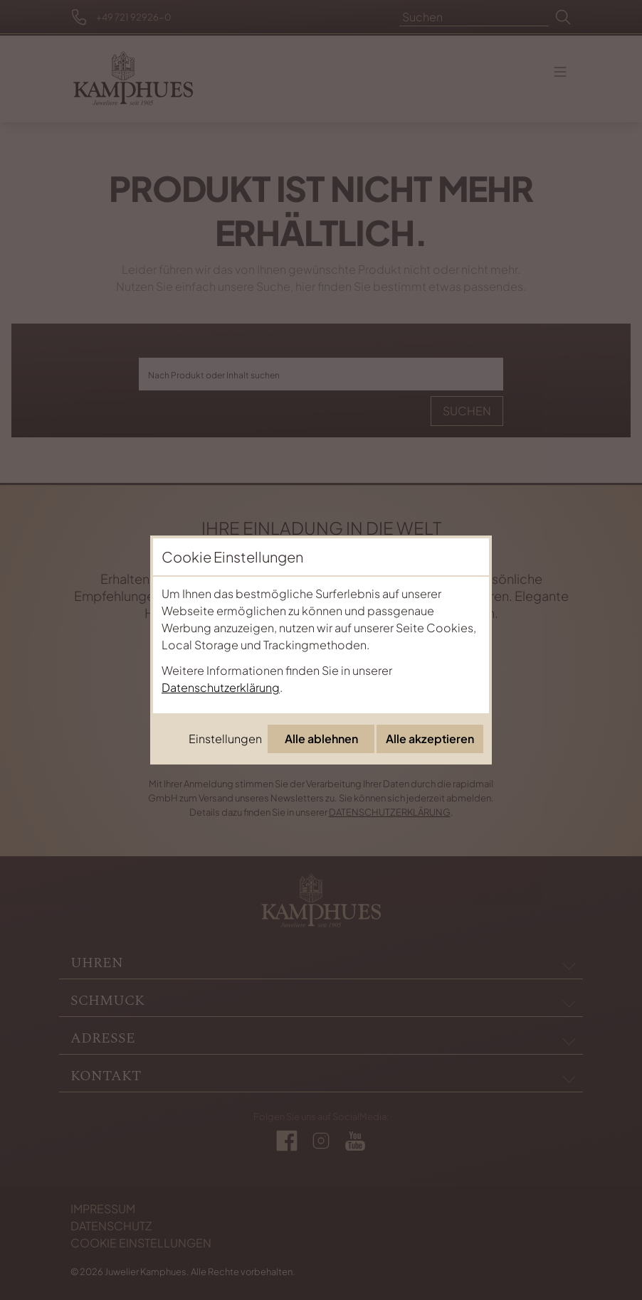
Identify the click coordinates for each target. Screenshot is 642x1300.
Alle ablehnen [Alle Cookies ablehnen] (321, 738)
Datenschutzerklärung (221, 687)
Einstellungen (225, 738)
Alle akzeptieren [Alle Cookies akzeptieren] (430, 738)
